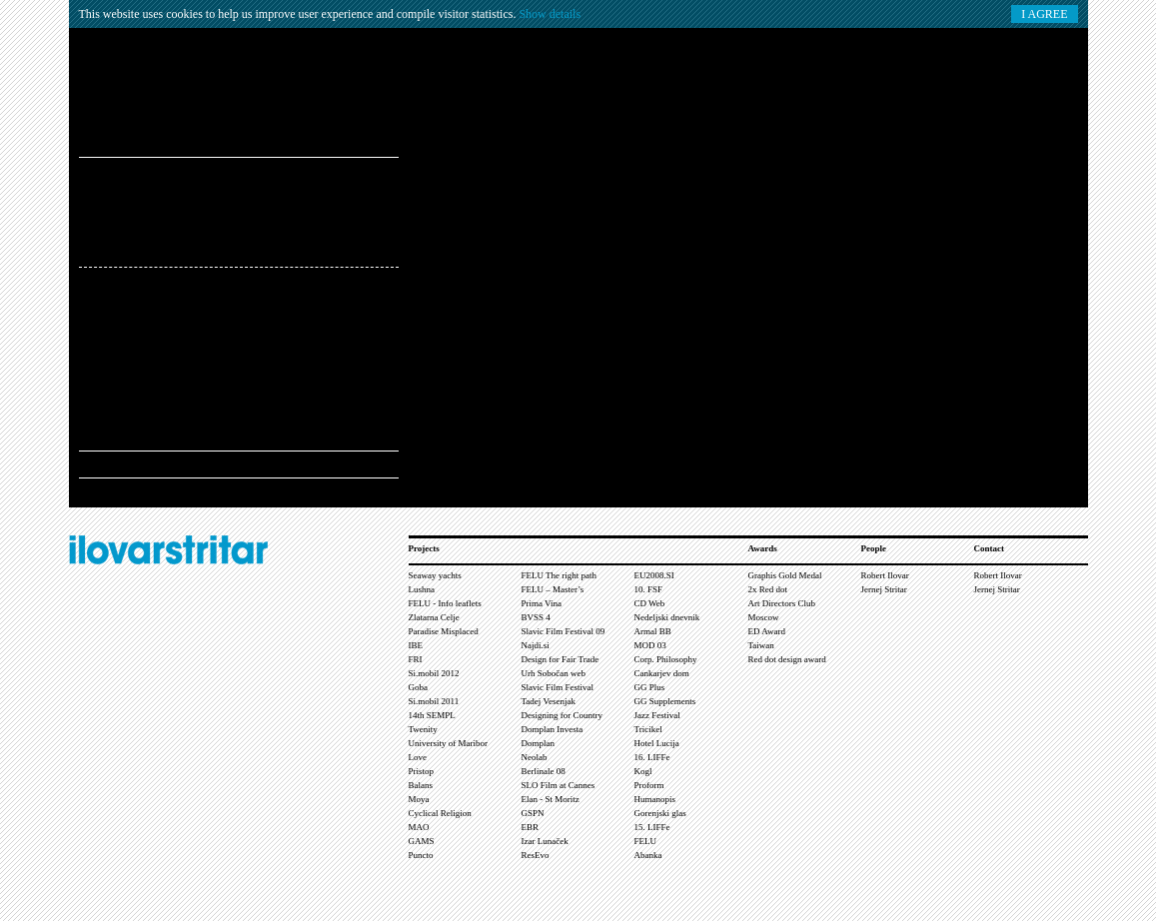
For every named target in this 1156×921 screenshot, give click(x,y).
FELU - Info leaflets (445, 603)
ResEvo (536, 855)
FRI (416, 659)
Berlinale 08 (544, 771)
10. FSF (648, 589)
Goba (419, 687)
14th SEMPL (432, 715)
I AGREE (1044, 14)
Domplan (539, 743)
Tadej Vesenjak (549, 701)
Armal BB (652, 631)
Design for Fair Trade (560, 659)
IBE (416, 645)
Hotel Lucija (656, 743)
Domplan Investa (552, 729)
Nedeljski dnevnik (667, 617)
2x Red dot (768, 589)
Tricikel (648, 729)
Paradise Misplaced (444, 631)
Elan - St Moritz (550, 799)
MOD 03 (650, 645)
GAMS (422, 841)
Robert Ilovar (885, 575)
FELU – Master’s (553, 589)
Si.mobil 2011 (434, 701)
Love (418, 757)
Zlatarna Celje (434, 617)
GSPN (533, 813)
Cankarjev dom (661, 673)
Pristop (422, 771)
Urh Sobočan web (554, 673)
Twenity (423, 729)
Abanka (648, 855)
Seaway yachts (435, 575)
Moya (419, 799)
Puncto (421, 855)
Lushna (422, 589)
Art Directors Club (782, 603)
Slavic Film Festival (558, 687)
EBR (531, 827)
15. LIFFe (652, 827)
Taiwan (761, 645)
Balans (421, 785)
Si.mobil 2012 (434, 673)
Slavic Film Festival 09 (563, 631)
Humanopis (655, 799)
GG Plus (649, 687)
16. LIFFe (652, 757)
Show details (549, 14)
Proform (649, 785)
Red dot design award (787, 659)
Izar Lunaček (545, 841)
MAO (419, 827)
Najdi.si (536, 645)
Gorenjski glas (660, 813)
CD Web (649, 603)
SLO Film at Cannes (558, 785)
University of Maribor (448, 743)
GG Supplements (665, 701)
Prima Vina (542, 603)
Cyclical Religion (440, 813)
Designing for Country (562, 715)
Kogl (643, 771)
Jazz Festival (657, 715)
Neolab (535, 757)
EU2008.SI (654, 575)
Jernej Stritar (884, 589)
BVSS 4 (536, 617)
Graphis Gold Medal (785, 575)
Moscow (763, 617)
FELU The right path (559, 575)
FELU (645, 841)
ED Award (766, 631)
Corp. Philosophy (665, 659)
